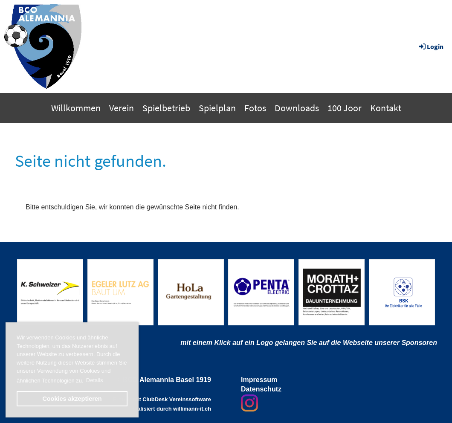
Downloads (297, 108)
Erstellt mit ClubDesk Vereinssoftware (162, 399)
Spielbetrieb (166, 108)
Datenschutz (261, 389)
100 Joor (344, 108)
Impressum (259, 379)
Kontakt (385, 108)
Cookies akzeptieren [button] (71, 398)
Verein (121, 108)
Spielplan (217, 108)
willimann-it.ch (192, 409)
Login (430, 46)
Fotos (255, 108)
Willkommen (76, 108)
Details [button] (94, 380)
